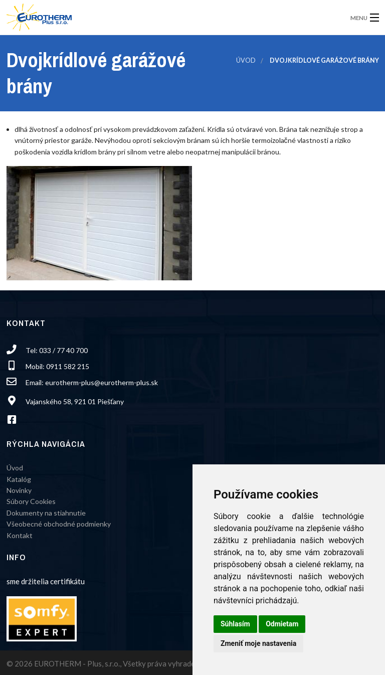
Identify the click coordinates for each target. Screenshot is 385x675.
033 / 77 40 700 (63, 350)
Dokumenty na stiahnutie (46, 513)
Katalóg (19, 479)
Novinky (19, 490)
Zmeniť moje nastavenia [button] (258, 643)
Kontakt (20, 535)
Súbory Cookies (31, 501)
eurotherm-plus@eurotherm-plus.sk (101, 382)
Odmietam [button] (282, 624)
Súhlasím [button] (235, 624)
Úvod (246, 60)
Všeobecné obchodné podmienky (59, 524)
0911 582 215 (67, 366)
